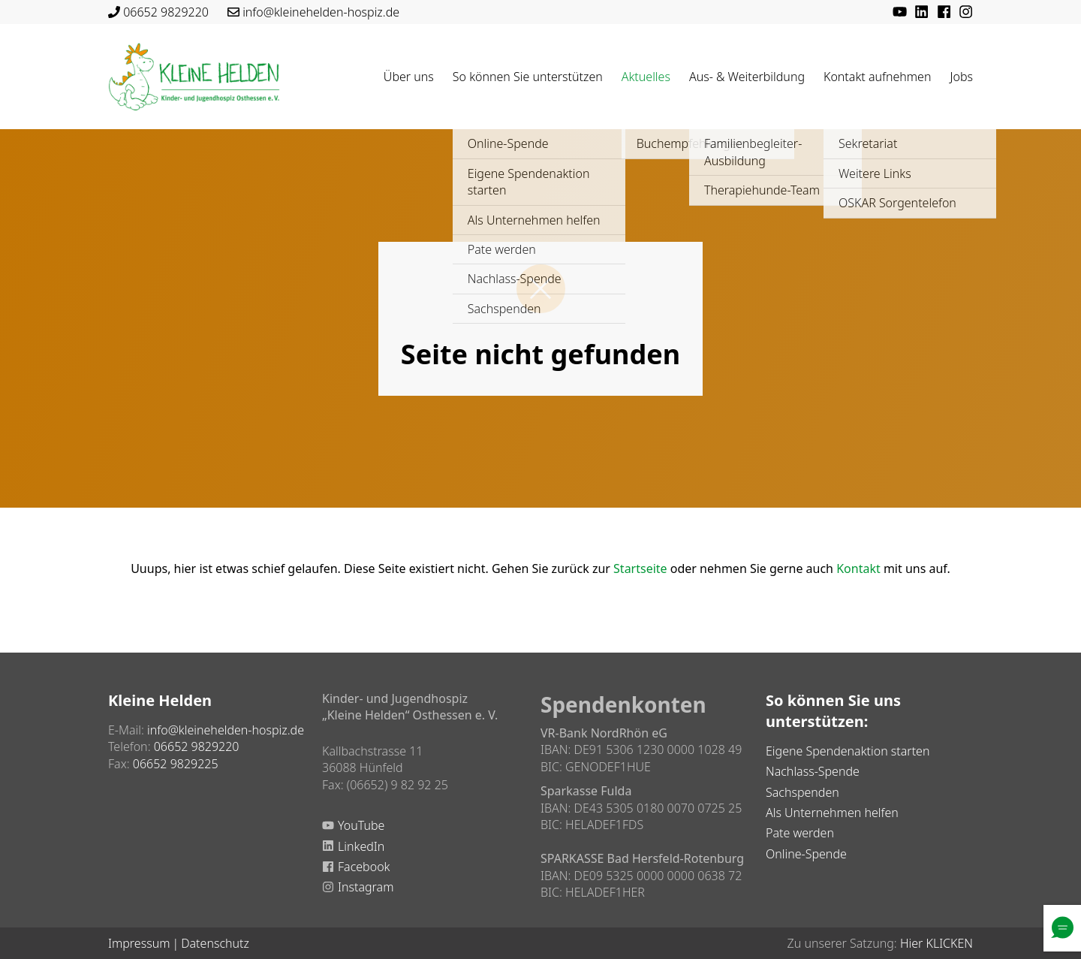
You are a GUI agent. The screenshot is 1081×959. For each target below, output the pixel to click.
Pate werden (800, 833)
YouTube (361, 825)
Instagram (365, 887)
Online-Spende (806, 854)
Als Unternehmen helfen (832, 812)
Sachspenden (802, 792)
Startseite (640, 568)
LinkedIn (361, 846)
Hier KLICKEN (936, 943)
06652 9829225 (175, 763)
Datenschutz (215, 943)
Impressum (139, 943)
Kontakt (858, 568)
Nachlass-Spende (813, 771)
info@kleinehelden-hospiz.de (320, 12)
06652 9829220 (166, 12)
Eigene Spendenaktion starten (847, 751)
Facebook (364, 866)
